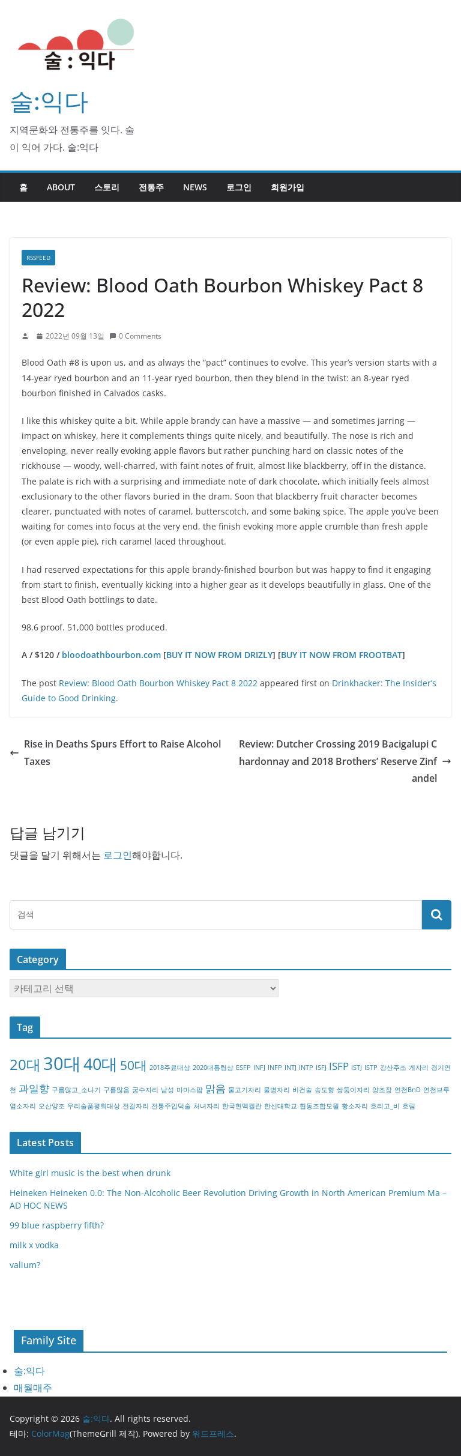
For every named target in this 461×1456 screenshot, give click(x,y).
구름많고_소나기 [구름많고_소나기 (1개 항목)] (76, 1090)
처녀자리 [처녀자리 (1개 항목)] (206, 1106)
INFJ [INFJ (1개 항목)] (259, 1067)
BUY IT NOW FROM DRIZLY (219, 654)
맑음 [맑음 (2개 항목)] (215, 1088)
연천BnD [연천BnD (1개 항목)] (407, 1090)
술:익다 (49, 100)
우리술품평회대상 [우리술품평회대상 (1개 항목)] (93, 1106)
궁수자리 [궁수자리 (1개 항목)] (145, 1090)
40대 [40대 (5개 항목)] (100, 1064)
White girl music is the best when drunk (90, 1173)
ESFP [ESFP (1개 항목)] (243, 1067)
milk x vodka (34, 1245)
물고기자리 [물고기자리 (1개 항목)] (244, 1090)
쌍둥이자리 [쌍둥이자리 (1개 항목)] (353, 1090)
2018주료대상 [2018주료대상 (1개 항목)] (169, 1067)
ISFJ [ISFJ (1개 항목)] (321, 1067)
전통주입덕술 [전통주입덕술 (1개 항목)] (171, 1106)
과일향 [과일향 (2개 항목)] (34, 1088)
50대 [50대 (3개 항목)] (133, 1065)
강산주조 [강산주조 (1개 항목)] (393, 1067)
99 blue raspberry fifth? (57, 1225)
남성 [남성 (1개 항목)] (167, 1090)
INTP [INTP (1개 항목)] (306, 1067)
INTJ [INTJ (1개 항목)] (291, 1067)
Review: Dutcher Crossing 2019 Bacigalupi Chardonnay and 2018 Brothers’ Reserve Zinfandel (345, 761)
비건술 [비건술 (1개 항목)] (302, 1090)
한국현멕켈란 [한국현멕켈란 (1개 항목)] (242, 1106)
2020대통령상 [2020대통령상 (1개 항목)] (213, 1067)
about (61, 187)
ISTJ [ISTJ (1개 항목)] (356, 1067)
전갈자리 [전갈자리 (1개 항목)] (135, 1106)
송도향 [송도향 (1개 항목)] (324, 1090)
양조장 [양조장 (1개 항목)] (382, 1090)
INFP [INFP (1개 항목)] (275, 1067)
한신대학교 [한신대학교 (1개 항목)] (280, 1106)
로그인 (239, 187)
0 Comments (135, 336)
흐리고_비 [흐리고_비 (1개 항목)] (385, 1106)
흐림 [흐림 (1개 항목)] (408, 1106)
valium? (25, 1264)
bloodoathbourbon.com (111, 654)
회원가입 (287, 187)
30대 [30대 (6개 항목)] (62, 1063)
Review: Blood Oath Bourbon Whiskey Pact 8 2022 (158, 683)
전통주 (151, 187)
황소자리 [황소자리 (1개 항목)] (355, 1106)
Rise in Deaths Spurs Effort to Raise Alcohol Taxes (115, 752)
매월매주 (33, 1387)
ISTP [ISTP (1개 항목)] (371, 1067)
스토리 (106, 187)
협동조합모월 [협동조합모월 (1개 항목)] (319, 1106)
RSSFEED (38, 257)
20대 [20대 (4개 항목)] (25, 1064)
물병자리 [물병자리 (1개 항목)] (277, 1090)
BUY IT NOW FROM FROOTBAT (341, 654)
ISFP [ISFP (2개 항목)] (339, 1066)
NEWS (195, 187)
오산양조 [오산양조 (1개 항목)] (51, 1106)
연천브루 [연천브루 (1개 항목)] (436, 1090)
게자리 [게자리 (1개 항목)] (419, 1067)
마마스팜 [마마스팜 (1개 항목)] (189, 1090)
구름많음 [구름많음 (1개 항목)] (116, 1090)
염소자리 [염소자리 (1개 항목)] (23, 1106)
